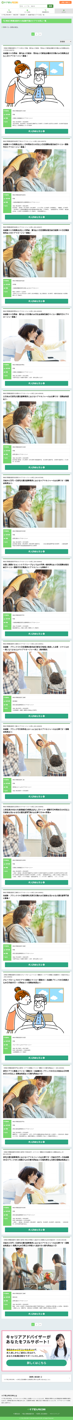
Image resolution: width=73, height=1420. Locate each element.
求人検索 (9, 11)
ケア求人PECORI (6, 15)
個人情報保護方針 (28, 1414)
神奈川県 (15, 15)
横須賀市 (22, 15)
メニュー (64, 11)
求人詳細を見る (36, 131)
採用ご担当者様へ (42, 1414)
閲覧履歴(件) (46, 11)
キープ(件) (27, 11)
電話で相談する (65, 2)
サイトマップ (55, 1414)
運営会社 (17, 1414)
